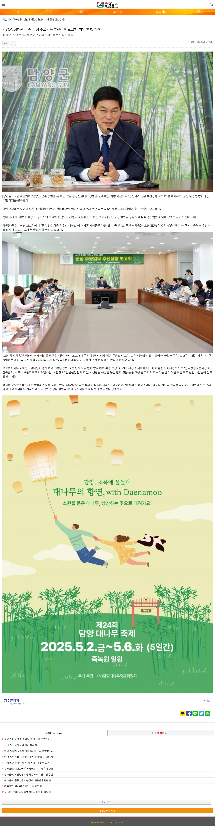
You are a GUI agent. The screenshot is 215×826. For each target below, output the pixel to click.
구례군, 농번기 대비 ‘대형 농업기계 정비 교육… (27, 762)
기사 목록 (106, 802)
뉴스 (16, 11)
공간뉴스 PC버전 (107, 810)
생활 (198, 11)
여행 (80, 11)
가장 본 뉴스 (160, 733)
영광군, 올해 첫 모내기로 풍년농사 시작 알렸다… (27, 751)
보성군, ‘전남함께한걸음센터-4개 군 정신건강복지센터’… (44, 19)
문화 (48, 11)
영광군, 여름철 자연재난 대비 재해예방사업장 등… (28, 757)
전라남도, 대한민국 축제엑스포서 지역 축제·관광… (28, 768)
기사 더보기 (206, 700)
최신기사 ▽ (8, 19)
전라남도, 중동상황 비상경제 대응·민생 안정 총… (27, 780)
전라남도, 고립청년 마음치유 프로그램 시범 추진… (28, 774)
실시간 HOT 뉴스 (54, 733)
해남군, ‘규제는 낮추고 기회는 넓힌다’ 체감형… (27, 792)
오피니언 (118, 11)
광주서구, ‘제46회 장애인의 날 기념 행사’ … (25, 786)
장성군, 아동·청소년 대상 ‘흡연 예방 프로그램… (27, 739)
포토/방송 (161, 11)
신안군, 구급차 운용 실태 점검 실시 (20, 745)
